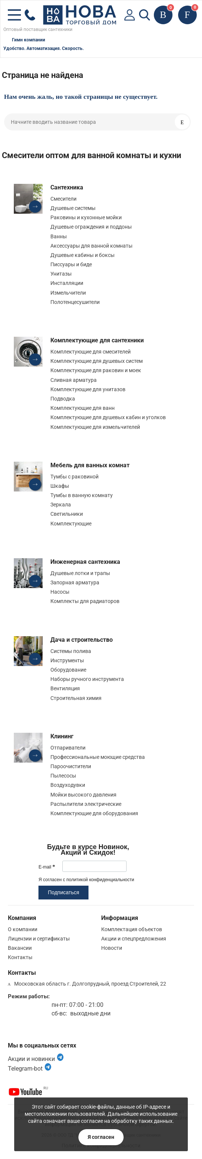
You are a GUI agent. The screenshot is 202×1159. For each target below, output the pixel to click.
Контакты (20, 957)
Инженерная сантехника (85, 561)
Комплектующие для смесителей (90, 352)
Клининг (62, 736)
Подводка (62, 399)
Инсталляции (66, 283)
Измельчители (68, 293)
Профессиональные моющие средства (97, 757)
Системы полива (70, 651)
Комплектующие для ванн (82, 408)
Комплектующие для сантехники (97, 340)
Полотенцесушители (75, 302)
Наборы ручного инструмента (87, 679)
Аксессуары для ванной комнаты (91, 246)
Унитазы (61, 274)
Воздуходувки (67, 785)
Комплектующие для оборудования (94, 813)
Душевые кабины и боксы (82, 255)
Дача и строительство (81, 639)
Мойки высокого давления (83, 795)
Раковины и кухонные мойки (86, 217)
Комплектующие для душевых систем (96, 361)
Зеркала (60, 505)
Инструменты (67, 660)
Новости (111, 948)
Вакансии (20, 948)
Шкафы (59, 486)
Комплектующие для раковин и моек (95, 370)
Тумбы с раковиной (74, 477)
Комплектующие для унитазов (87, 389)
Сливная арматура (73, 380)
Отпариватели (68, 748)
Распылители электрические (85, 804)
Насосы (59, 592)
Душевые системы (73, 208)
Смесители (63, 199)
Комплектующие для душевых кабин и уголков (108, 417)
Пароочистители (70, 766)
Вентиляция (65, 688)
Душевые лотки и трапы (80, 573)
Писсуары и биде (71, 264)
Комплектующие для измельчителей (95, 427)
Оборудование (68, 670)
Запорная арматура (74, 582)
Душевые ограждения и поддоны (91, 227)
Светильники (66, 514)
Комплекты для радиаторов (84, 601)
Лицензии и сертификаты (39, 939)
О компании (22, 929)
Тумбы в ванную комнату (81, 495)
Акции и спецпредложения (133, 939)
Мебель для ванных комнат (90, 465)
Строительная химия (76, 698)
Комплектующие (70, 524)
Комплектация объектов (131, 929)
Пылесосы (63, 776)
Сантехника (66, 187)
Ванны (58, 236)
